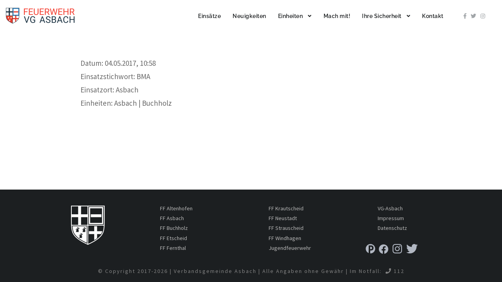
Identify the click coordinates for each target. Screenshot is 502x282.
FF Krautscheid (286, 208)
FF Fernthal (173, 247)
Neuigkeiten (249, 16)
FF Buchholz (174, 227)
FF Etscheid (173, 238)
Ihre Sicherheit (382, 16)
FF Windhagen (285, 238)
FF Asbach (172, 218)
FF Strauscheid (286, 227)
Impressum (391, 218)
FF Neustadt (283, 218)
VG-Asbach (390, 208)
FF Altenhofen (176, 208)
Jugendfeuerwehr (290, 247)
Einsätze (209, 16)
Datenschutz (392, 227)
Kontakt (433, 16)
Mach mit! (337, 16)
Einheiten (290, 16)
